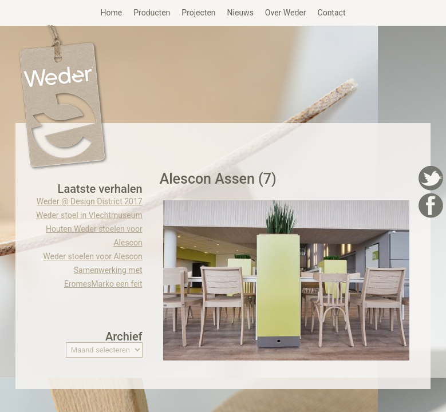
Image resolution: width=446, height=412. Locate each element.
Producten (151, 12)
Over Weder (285, 12)
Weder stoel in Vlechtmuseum (89, 215)
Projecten (198, 12)
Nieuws (240, 12)
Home (112, 12)
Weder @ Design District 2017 (90, 201)
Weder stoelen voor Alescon (92, 256)
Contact (332, 12)
